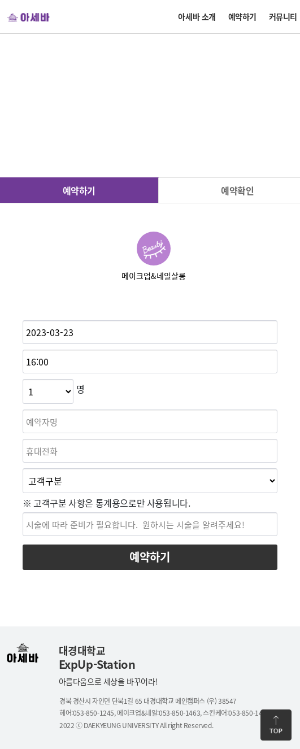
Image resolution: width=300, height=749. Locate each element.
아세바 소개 (197, 16)
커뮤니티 (283, 16)
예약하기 (242, 16)
